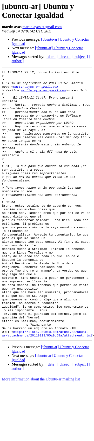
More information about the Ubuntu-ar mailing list (41, 432)
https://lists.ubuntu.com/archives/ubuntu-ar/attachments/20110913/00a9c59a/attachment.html (47, 386)
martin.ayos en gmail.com (35, 90)
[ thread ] (64, 57)
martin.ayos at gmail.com (42, 27)
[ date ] (51, 57)
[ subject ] (80, 57)
